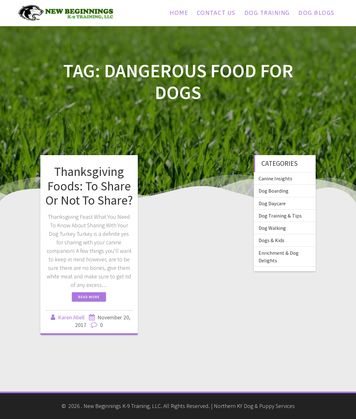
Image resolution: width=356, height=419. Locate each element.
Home (179, 12)
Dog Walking (272, 228)
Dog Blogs (316, 12)
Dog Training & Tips (280, 215)
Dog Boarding (274, 191)
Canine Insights (275, 178)
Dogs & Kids (271, 240)
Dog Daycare (272, 203)
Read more (89, 296)
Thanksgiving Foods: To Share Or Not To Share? (89, 186)
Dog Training (267, 12)
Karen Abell (71, 317)
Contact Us (216, 12)
